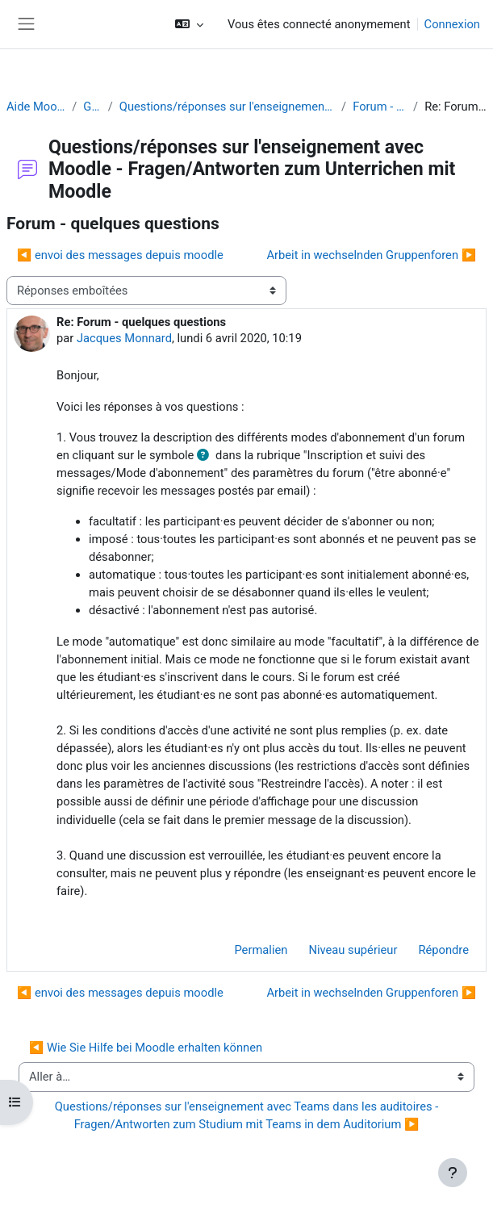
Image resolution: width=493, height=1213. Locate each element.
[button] (189, 24)
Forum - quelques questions (380, 106)
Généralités (92, 106)
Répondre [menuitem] (443, 950)
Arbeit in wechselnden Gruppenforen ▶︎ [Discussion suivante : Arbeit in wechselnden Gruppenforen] (371, 255)
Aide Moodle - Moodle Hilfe (35, 106)
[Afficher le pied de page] (452, 1172)
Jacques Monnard (124, 338)
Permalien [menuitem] (260, 950)
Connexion (452, 24)
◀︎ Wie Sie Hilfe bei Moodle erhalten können (145, 1047)
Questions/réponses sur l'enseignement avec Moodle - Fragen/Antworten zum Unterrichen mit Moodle (227, 106)
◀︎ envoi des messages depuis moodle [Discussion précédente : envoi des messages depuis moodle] (120, 255)
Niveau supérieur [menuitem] (352, 950)
